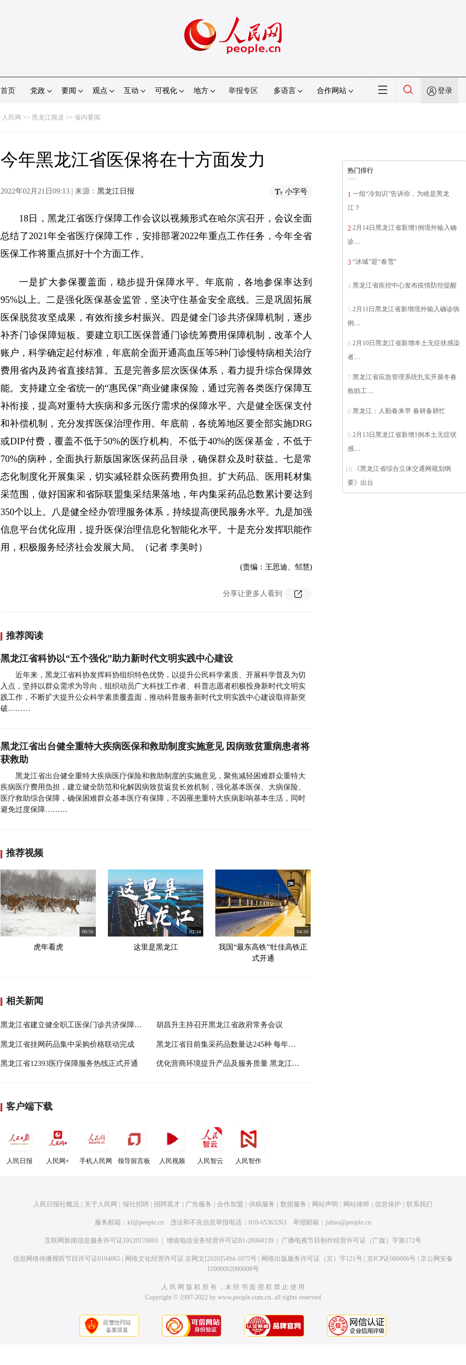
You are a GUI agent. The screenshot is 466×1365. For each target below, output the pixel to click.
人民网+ (57, 1143)
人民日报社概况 (56, 1204)
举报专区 (243, 90)
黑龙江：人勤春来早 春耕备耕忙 (399, 411)
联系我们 (419, 1204)
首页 (7, 90)
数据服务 (293, 1204)
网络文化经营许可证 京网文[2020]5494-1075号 (191, 1258)
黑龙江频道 (48, 117)
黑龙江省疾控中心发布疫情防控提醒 (405, 285)
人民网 (11, 117)
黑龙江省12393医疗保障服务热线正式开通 (69, 1063)
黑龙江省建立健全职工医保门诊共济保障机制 (74, 1025)
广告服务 (199, 1204)
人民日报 (19, 1143)
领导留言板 (134, 1143)
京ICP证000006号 (391, 1258)
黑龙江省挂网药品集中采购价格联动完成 (67, 1044)
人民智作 (248, 1143)
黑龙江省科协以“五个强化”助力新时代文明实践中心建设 (116, 658)
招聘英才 (167, 1204)
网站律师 (356, 1204)
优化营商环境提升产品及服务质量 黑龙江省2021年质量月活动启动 (265, 1063)
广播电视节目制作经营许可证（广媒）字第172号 (351, 1240)
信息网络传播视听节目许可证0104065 (66, 1258)
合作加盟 (230, 1204)
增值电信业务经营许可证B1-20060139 (220, 1240)
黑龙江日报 (115, 191)
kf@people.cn (145, 1222)
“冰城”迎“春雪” (375, 261)
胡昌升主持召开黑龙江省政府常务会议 (219, 1025)
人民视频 (172, 1143)
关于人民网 (101, 1204)
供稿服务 (262, 1204)
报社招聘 (136, 1204)
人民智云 (210, 1143)
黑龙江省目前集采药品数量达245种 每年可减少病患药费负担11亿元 (266, 1044)
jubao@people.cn (348, 1222)
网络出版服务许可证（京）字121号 (311, 1258)
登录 (445, 90)
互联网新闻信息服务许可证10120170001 (102, 1240)
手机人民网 (96, 1143)
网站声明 (325, 1204)
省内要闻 (87, 117)
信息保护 (388, 1204)
